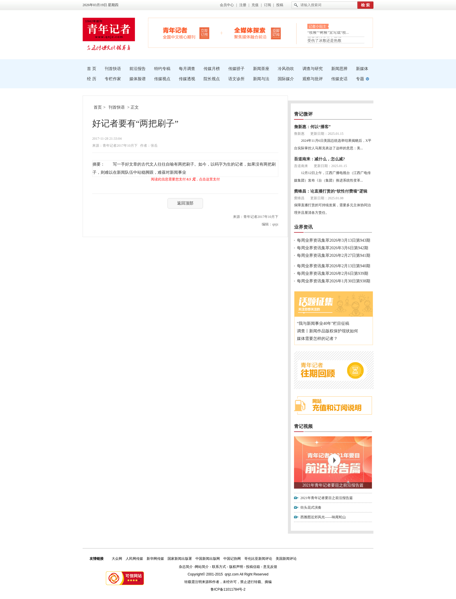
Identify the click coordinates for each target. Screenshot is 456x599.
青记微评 (303, 114)
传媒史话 (339, 79)
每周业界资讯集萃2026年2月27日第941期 (333, 255)
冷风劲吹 (286, 69)
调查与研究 (312, 69)
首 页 (91, 69)
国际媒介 (286, 79)
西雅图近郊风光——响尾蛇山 (323, 517)
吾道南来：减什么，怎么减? (319, 159)
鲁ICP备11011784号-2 (228, 589)
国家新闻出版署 (180, 559)
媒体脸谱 (137, 79)
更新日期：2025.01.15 (326, 134)
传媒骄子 (236, 69)
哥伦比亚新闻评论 (258, 559)
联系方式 (219, 567)
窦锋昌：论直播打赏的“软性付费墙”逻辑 (330, 191)
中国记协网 (232, 559)
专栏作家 (113, 79)
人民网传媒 (134, 559)
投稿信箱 (253, 567)
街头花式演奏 (310, 507)
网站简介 (202, 567)
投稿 (279, 5)
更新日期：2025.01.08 (326, 198)
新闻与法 (261, 79)
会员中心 (227, 5)
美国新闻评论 (286, 559)
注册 (242, 5)
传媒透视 (187, 79)
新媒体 (362, 69)
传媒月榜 (212, 69)
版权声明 (236, 567)
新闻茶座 (261, 69)
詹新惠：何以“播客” (312, 127)
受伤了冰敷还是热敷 (324, 40)
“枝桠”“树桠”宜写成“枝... (328, 33)
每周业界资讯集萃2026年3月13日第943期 (333, 240)
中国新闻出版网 (207, 559)
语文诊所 (236, 79)
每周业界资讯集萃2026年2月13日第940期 (333, 266)
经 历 (91, 79)
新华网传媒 (155, 559)
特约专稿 (162, 69)
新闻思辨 (339, 69)
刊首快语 (113, 69)
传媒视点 (162, 79)
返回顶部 (185, 203)
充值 (255, 5)
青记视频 (303, 426)
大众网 (117, 559)
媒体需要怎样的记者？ (317, 338)
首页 (98, 107)
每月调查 (187, 69)
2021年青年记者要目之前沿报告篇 (333, 485)
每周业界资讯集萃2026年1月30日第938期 (333, 281)
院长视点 (212, 79)
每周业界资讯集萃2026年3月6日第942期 (332, 248)
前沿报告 (137, 69)
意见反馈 (270, 567)
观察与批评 (312, 79)
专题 (360, 79)
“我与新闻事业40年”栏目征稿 (323, 323)
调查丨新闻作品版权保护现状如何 (327, 331)
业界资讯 (303, 227)
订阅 (267, 5)
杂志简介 (186, 567)
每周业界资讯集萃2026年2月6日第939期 (332, 273)
